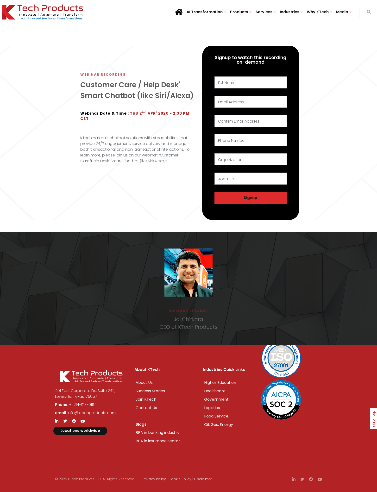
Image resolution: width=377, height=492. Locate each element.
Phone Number (232, 140)
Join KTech (146, 399)
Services (264, 12)
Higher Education (220, 382)
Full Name (227, 83)
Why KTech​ (318, 12)
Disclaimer (203, 479)
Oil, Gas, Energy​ (218, 424)
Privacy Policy (154, 479)
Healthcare (215, 391)
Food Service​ (216, 416)
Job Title (226, 179)
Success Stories (150, 391)
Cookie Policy (180, 479)
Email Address (231, 102)
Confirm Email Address (239, 121)
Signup (250, 197)
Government (216, 399)
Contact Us (146, 408)
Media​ (342, 12)
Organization (230, 159)
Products (239, 12)
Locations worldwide (80, 430)
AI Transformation (205, 12)
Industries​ (289, 12)
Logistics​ (212, 408)
